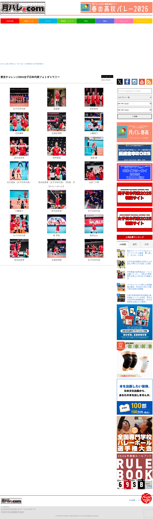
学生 (86, 21)
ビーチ (48, 21)
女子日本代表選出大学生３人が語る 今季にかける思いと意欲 (139, 263)
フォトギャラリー (143, 21)
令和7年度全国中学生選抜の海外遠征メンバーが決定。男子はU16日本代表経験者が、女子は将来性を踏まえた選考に (139, 298)
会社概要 (132, 500)
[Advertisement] (76, 43)
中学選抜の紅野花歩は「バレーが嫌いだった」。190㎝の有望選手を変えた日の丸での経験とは (139, 275)
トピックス (123, 21)
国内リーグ (28, 21)
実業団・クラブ (67, 21)
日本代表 (10, 21)
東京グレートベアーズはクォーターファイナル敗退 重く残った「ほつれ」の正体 (139, 253)
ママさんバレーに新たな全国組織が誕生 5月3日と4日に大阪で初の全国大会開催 (139, 287)
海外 (105, 21)
